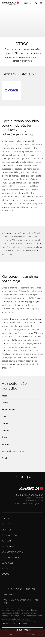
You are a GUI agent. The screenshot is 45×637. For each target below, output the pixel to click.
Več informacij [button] (23, 619)
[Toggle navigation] (41, 3)
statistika (23, 624)
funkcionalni (9, 624)
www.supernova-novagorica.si (29, 504)
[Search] (36, 3)
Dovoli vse (22, 630)
